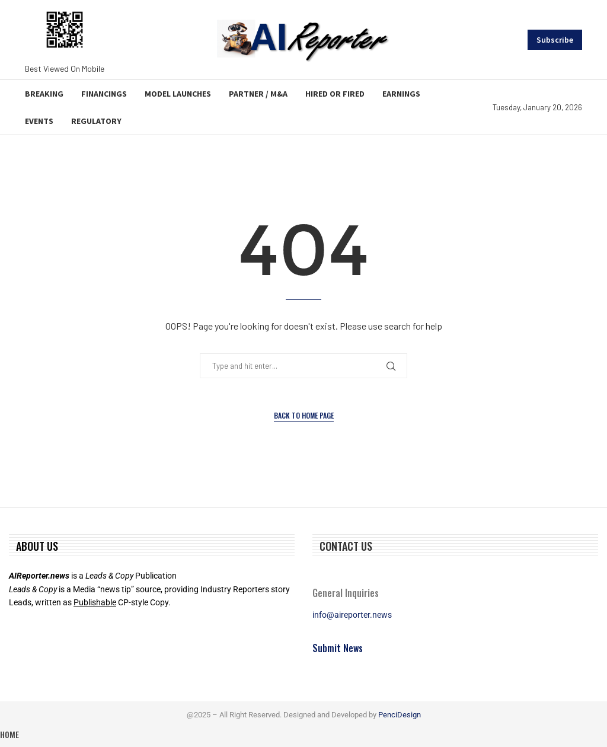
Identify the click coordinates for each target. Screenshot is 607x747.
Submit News (337, 648)
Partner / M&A (258, 93)
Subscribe (554, 39)
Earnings (401, 93)
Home (9, 734)
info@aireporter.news (352, 615)
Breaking (44, 93)
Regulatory (96, 121)
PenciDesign (399, 714)
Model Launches (178, 93)
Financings (104, 93)
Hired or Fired (335, 93)
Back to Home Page (304, 415)
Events (39, 121)
